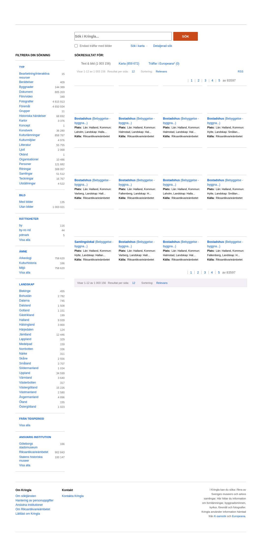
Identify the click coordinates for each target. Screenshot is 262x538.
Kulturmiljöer (27, 140)
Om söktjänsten (25, 496)
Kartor (23, 120)
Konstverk (25, 130)
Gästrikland (26, 315)
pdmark (24, 235)
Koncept (24, 125)
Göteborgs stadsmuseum (28, 445)
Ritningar (25, 169)
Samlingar (25, 173)
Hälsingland (27, 324)
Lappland (25, 339)
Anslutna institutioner (29, 505)
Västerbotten (27, 382)
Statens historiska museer (31, 459)
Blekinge (24, 291)
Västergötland (28, 387)
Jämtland (25, 334)
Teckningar (26, 178)
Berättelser (26, 82)
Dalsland (25, 305)
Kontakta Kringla (73, 496)
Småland (25, 363)
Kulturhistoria (27, 263)
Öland (23, 402)
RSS (240, 71)
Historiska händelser (32, 116)
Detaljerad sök (162, 46)
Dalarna (24, 300)
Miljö (22, 268)
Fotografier (26, 101)
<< (180, 81)
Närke (23, 353)
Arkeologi (25, 258)
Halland (24, 320)
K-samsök (220, 516)
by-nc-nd (25, 230)
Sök (185, 36)
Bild (22, 195)
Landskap (26, 284)
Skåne (23, 358)
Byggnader (26, 87)
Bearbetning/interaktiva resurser (34, 75)
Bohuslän (25, 296)
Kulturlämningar (29, 135)
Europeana (238, 516)
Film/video (26, 96)
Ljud (22, 149)
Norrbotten (26, 349)
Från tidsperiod (31, 418)
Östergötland (27, 406)
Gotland (24, 310)
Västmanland (27, 392)
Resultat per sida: (118, 71)
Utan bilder (26, 206)
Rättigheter (28, 218)
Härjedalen (26, 329)
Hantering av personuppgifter (34, 500)
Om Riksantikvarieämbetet (32, 509)
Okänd (23, 154)
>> (245, 81)
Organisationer (29, 159)
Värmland (25, 377)
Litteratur (25, 145)
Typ (21, 67)
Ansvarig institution (35, 437)
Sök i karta (138, 46)
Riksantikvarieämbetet (33, 452)
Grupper (24, 111)
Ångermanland (28, 397)
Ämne (23, 251)
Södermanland (28, 368)
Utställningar (27, 183)
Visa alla (24, 240)
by (20, 225)
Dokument (26, 92)
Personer (25, 164)
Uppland (24, 373)
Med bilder (26, 202)
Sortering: (147, 71)
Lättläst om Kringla (27, 513)
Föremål (24, 106)
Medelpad (25, 344)
